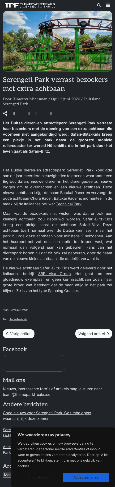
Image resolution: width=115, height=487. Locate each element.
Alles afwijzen (39, 477)
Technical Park (69, 204)
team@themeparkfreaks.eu (26, 394)
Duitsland (92, 99)
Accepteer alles (85, 477)
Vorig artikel (18, 333)
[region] (63, 457)
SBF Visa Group (54, 273)
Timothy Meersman (30, 99)
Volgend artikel (93, 333)
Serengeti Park (15, 104)
